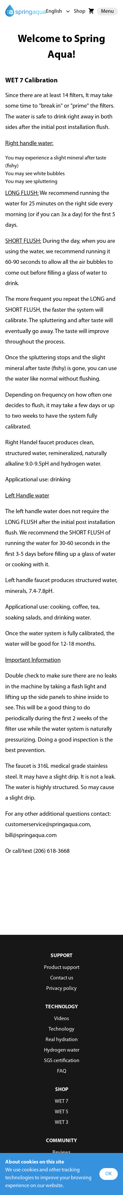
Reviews (61, 1152)
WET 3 (61, 1122)
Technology (61, 1029)
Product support (61, 967)
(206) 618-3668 (51, 851)
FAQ (61, 1071)
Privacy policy (61, 988)
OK (108, 1174)
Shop (79, 11)
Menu (107, 11)
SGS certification (61, 1060)
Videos (61, 1018)
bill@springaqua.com (31, 835)
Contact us (61, 978)
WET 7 (61, 1101)
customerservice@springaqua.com (47, 825)
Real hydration (62, 1039)
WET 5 (61, 1112)
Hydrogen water (61, 1050)
